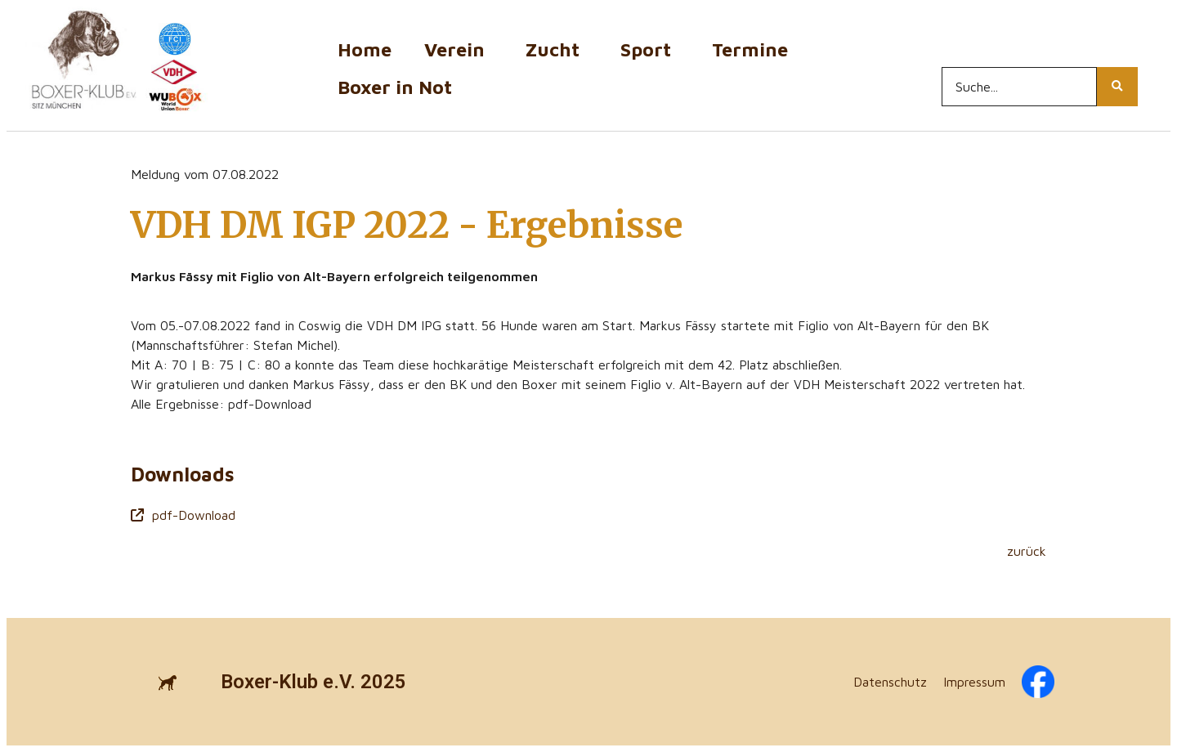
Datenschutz (890, 681)
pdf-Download (183, 515)
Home (365, 49)
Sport (649, 49)
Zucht (557, 49)
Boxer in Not (395, 87)
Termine (754, 49)
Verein (458, 49)
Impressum (974, 681)
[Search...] (1019, 86)
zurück (1026, 551)
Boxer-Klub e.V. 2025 (313, 681)
